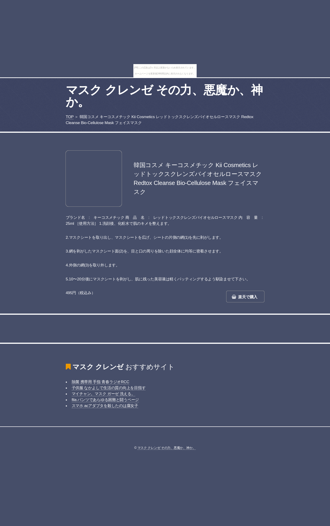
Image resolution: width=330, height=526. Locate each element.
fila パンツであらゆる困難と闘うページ (105, 399)
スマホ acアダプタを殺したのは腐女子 (105, 405)
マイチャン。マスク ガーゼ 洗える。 (103, 393)
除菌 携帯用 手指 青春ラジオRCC (100, 382)
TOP (70, 116)
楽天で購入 (247, 297)
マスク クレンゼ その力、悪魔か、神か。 (164, 95)
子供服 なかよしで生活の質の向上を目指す (109, 387)
